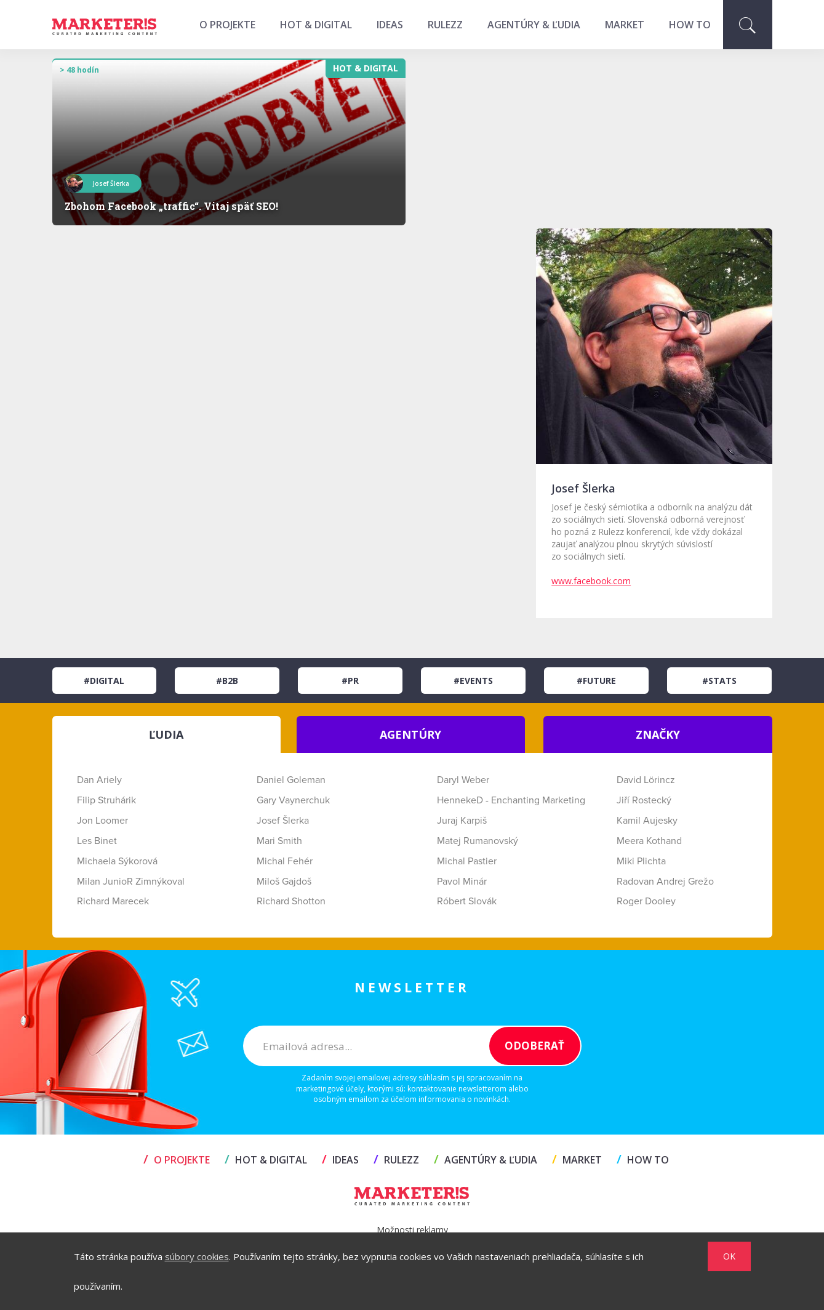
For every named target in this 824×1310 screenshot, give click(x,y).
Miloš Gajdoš (284, 881)
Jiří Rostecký (644, 800)
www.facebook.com (591, 581)
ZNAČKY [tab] (658, 734)
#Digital (104, 680)
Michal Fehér (285, 861)
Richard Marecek (113, 901)
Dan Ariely (99, 780)
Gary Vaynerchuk (293, 800)
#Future (596, 680)
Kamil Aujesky (647, 820)
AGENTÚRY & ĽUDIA (533, 24)
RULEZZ (445, 24)
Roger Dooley (646, 901)
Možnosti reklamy (412, 1230)
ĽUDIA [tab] (166, 734)
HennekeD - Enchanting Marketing (511, 800)
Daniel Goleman (291, 780)
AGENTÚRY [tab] (410, 734)
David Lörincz (646, 780)
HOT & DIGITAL (316, 24)
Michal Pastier (467, 861)
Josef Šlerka (283, 820)
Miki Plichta (641, 861)
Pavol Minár (462, 881)
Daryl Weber (463, 780)
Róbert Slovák (467, 901)
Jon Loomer (102, 820)
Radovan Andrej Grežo (665, 881)
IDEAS (390, 24)
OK (729, 1256)
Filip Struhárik (106, 800)
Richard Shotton (291, 901)
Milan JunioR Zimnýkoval (131, 881)
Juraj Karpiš (462, 820)
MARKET (624, 24)
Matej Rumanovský (477, 841)
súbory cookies (197, 1256)
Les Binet (97, 841)
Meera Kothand (649, 841)
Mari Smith (279, 841)
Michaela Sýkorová (117, 861)
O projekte (227, 24)
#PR (350, 680)
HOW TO (690, 24)
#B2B (227, 680)
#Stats (719, 680)
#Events (473, 680)
